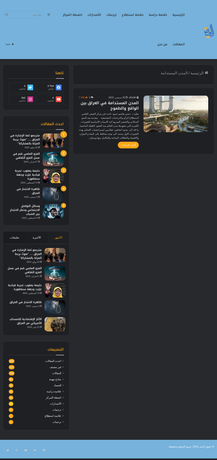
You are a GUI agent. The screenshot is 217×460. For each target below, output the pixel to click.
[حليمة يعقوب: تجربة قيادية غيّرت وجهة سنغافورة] (53, 176)
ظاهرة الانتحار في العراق (28, 191)
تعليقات (14, 237)
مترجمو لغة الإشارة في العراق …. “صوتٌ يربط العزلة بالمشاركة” (25, 139)
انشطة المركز (72, 15)
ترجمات (111, 15)
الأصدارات (94, 15)
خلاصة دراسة (158, 15)
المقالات (179, 44)
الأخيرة (37, 237)
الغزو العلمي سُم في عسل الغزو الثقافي (26, 155)
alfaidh (132, 97)
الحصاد (57, 391)
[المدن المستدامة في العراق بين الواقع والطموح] (176, 114)
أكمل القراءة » (128, 145)
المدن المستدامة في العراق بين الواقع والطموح (110, 105)
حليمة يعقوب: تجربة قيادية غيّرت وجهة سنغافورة (27, 174)
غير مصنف (55, 373)
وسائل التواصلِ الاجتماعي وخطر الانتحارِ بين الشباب (25, 210)
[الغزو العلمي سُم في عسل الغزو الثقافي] (53, 159)
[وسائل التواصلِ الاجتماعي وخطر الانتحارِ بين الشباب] (53, 211)
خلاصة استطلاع (133, 15)
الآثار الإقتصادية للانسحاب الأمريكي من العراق (25, 326)
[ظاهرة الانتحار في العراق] (53, 194)
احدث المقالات (53, 367)
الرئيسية (178, 15)
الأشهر (58, 237)
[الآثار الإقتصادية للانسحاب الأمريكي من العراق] (53, 327)
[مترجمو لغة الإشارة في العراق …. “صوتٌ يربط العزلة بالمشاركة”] (53, 141)
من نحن (162, 44)
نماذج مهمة (55, 385)
